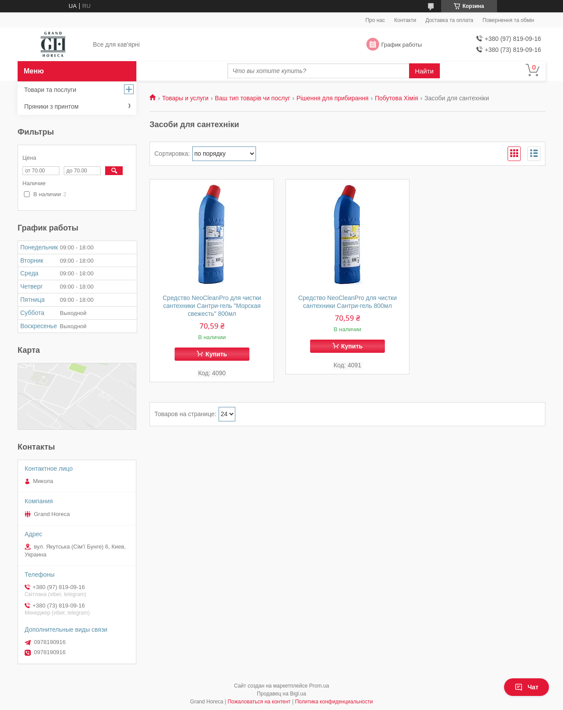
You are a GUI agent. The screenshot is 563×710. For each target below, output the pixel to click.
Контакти (405, 20)
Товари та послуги (50, 89)
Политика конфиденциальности (334, 702)
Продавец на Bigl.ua (281, 694)
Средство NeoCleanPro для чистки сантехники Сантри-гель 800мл (347, 301)
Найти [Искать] (424, 71)
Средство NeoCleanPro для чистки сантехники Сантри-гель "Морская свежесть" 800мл (212, 305)
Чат (526, 687)
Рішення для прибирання (332, 98)
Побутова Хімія (396, 98)
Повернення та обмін (508, 20)
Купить (216, 354)
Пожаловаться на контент (258, 702)
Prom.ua (319, 686)
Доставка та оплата (449, 20)
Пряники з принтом (51, 106)
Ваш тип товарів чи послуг (252, 98)
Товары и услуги (185, 98)
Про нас (375, 20)
